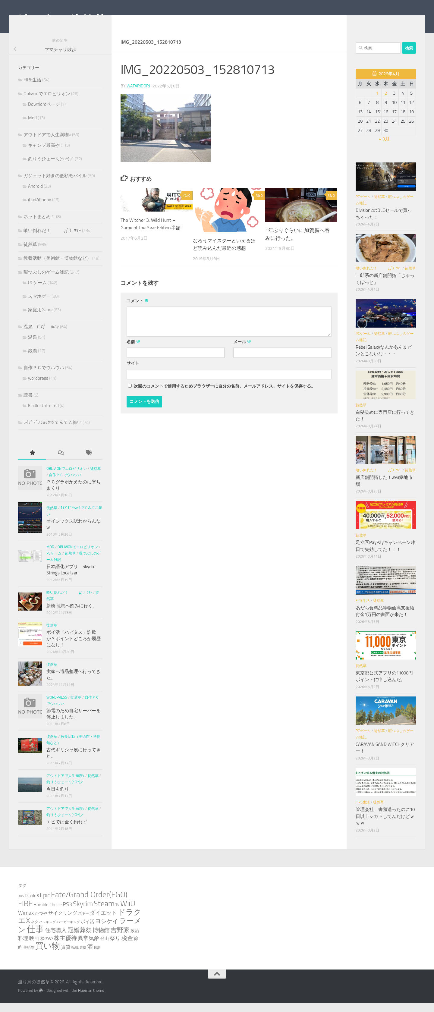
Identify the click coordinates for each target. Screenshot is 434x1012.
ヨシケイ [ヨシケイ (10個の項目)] (106, 930)
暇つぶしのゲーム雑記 (46, 281)
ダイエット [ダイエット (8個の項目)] (103, 922)
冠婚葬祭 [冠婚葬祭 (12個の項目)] (80, 939)
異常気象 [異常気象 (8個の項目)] (88, 947)
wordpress (38, 387)
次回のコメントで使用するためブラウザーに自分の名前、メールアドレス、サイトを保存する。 (224, 395)
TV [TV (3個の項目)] (117, 914)
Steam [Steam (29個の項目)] (104, 912)
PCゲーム (37, 291)
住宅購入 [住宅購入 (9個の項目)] (56, 939)
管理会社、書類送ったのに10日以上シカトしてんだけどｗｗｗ (385, 825)
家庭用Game (40, 319)
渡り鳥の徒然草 (62, 20)
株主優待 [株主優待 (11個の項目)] (65, 947)
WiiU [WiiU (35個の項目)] (127, 912)
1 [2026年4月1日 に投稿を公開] (377, 102)
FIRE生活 (32, 89)
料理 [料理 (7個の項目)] (23, 947)
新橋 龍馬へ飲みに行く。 (71, 615)
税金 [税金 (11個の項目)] (127, 947)
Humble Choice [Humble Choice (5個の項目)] (47, 913)
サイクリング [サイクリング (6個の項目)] (62, 922)
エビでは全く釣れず (66, 831)
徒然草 (30, 253)
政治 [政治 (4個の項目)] (135, 939)
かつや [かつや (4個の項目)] (41, 922)
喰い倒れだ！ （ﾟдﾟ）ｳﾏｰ (52, 239)
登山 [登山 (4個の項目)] (104, 947)
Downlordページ (44, 113)
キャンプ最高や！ (46, 154)
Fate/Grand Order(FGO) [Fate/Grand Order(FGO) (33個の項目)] (89, 903)
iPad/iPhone (39, 209)
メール (242, 350)
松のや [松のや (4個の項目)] (46, 947)
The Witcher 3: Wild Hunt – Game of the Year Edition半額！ (150, 236)
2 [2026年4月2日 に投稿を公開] (386, 102)
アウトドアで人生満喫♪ (47, 143)
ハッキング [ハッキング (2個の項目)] (47, 931)
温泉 (32, 346)
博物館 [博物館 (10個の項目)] (101, 939)
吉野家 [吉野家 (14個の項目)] (120, 939)
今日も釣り (57, 798)
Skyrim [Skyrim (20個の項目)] (83, 913)
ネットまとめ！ (39, 225)
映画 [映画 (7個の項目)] (34, 947)
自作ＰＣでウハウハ (44, 376)
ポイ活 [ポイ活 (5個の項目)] (87, 930)
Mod (32, 127)
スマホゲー (39, 305)
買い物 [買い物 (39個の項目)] (47, 955)
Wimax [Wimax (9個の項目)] (26, 922)
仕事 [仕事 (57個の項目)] (35, 938)
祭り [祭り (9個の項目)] (115, 947)
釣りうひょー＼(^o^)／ (51, 168)
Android (35, 195)
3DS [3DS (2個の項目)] (21, 905)
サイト (133, 372)
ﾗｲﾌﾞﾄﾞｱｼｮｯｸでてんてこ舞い (53, 431)
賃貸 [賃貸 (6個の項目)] (66, 956)
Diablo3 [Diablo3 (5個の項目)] (32, 904)
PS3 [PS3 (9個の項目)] (67, 913)
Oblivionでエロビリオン (47, 102)
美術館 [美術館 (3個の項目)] (29, 956)
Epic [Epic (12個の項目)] (45, 904)
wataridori (138, 94)
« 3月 (384, 148)
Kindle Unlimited (43, 414)
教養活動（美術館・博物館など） (57, 267)
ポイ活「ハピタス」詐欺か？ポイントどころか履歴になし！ (73, 648)
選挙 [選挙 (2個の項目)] (83, 957)
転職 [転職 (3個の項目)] (75, 956)
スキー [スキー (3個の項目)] (83, 922)
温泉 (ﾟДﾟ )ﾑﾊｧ (41, 335)
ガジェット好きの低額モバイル (55, 184)
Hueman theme (91, 999)
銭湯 (32, 360)
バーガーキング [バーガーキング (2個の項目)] (68, 931)
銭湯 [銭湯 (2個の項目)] (97, 957)
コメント (138, 309)
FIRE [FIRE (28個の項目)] (25, 912)
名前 (133, 350)
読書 (28, 404)
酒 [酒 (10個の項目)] (90, 956)
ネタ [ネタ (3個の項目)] (34, 931)
